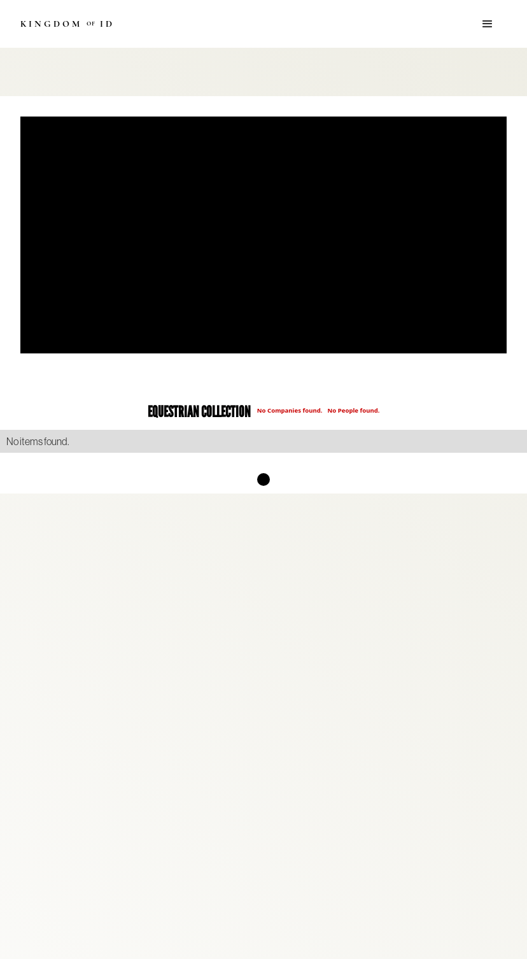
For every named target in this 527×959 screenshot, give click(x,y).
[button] (487, 24)
